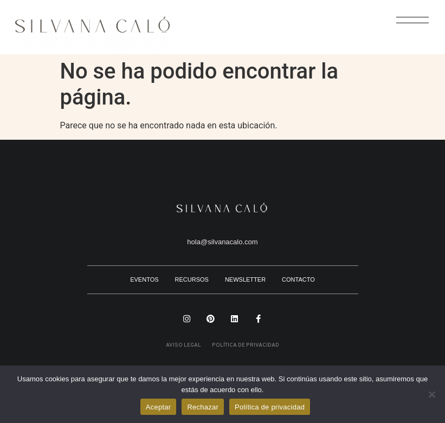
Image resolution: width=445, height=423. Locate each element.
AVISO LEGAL (183, 345)
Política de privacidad (270, 407)
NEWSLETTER (245, 279)
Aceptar (158, 407)
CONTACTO (298, 279)
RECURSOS (192, 279)
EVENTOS (144, 279)
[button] (407, 26)
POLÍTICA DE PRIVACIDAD (245, 345)
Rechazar (202, 407)
